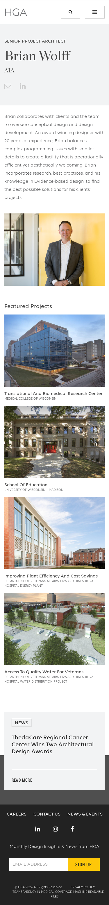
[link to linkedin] (23, 87)
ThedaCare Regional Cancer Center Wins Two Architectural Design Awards (53, 745)
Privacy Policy (82, 887)
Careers (17, 814)
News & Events (85, 814)
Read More (22, 780)
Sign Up (83, 864)
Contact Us (47, 814)
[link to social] (37, 830)
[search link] (70, 12)
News (21, 723)
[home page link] (16, 14)
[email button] (7, 87)
